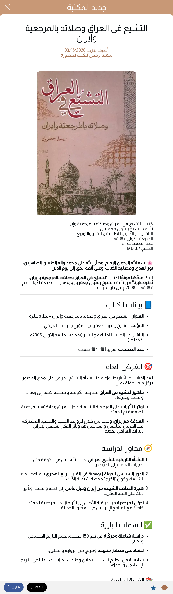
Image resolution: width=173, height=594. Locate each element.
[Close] (7, 7)
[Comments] (164, 587)
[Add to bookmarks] (153, 587)
